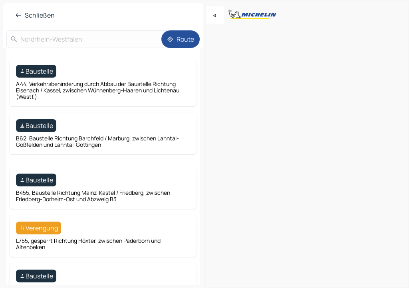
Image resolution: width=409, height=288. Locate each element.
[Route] (180, 39)
